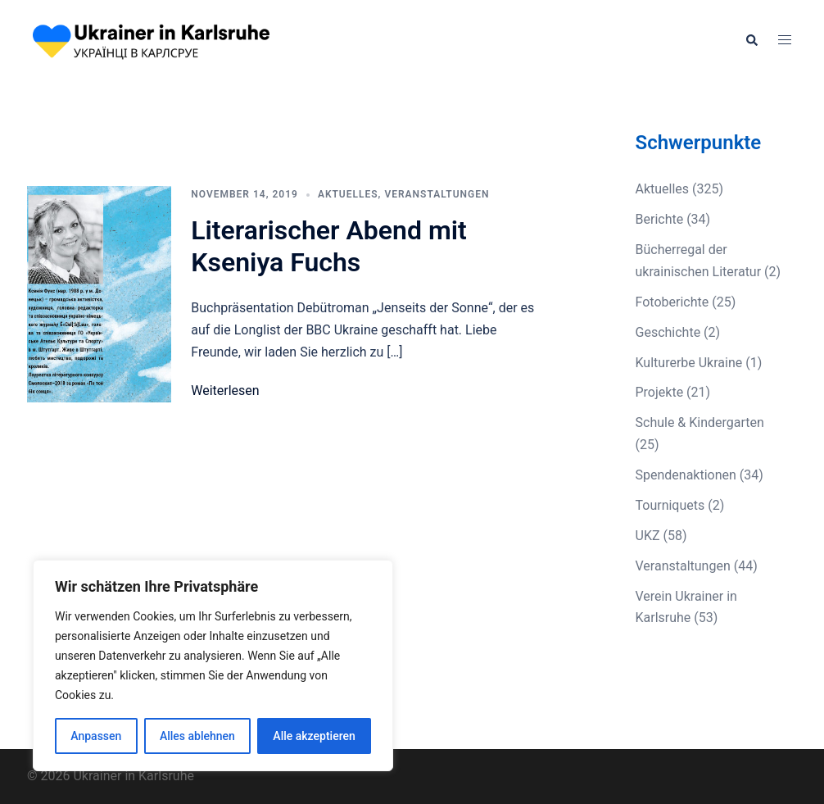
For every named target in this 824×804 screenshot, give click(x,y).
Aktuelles (348, 194)
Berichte (660, 219)
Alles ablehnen (197, 736)
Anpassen (95, 736)
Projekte (660, 392)
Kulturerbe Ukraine (689, 362)
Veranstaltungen (436, 194)
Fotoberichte (672, 302)
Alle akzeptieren (314, 736)
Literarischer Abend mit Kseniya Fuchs (329, 246)
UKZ (648, 535)
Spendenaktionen (686, 475)
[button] (751, 41)
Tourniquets (670, 505)
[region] (213, 665)
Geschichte (668, 332)
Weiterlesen (225, 390)
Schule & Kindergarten (700, 422)
